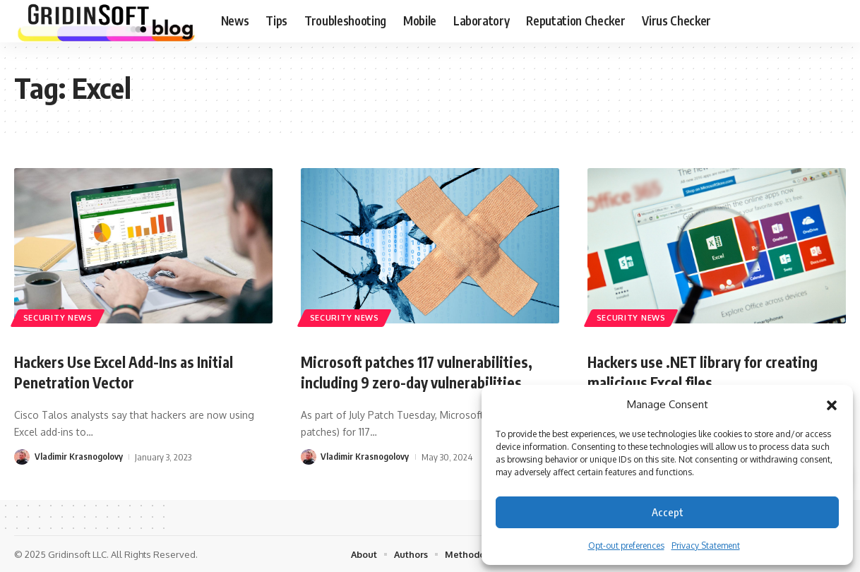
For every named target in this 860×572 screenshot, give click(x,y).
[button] (832, 405)
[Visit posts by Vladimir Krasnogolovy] (22, 455)
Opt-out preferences (626, 545)
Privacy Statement (705, 545)
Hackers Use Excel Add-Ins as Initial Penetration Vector (130, 372)
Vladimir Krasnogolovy (79, 455)
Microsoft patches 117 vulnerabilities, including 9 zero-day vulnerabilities (424, 372)
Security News (59, 317)
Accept (667, 512)
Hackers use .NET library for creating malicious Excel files (709, 372)
